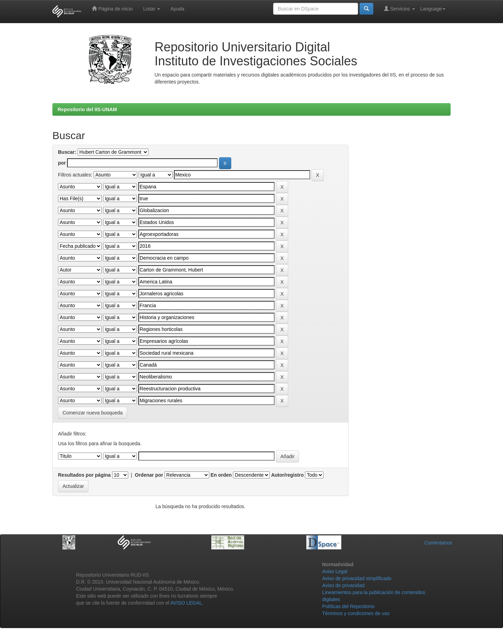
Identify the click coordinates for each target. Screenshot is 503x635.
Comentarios (438, 543)
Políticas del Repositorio (348, 606)
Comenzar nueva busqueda (93, 413)
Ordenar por (149, 475)
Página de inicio (112, 9)
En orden (221, 475)
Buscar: (67, 152)
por (62, 163)
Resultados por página (84, 475)
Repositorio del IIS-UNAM (87, 109)
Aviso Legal (334, 571)
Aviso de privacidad (343, 585)
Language (432, 9)
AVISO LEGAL (186, 603)
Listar (151, 9)
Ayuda (177, 9)
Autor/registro (287, 475)
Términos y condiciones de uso (355, 613)
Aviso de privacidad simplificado (356, 578)
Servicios (399, 9)
